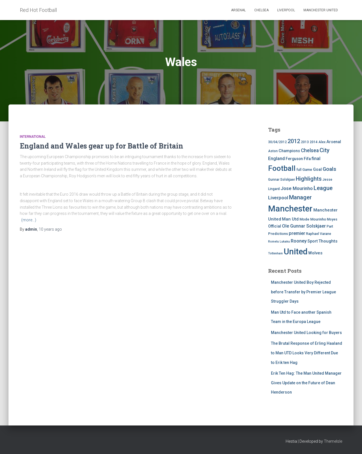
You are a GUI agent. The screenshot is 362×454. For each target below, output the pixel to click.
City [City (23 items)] (324, 150)
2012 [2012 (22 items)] (294, 141)
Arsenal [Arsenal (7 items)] (333, 141)
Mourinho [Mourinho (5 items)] (318, 219)
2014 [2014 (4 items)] (314, 142)
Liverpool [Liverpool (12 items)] (278, 197)
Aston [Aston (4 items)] (273, 151)
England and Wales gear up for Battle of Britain (101, 145)
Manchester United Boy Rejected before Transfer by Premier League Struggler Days (303, 292)
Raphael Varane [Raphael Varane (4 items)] (318, 234)
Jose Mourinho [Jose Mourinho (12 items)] (297, 188)
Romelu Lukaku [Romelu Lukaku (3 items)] (279, 241)
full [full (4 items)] (298, 170)
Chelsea (261, 10)
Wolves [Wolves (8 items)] (315, 253)
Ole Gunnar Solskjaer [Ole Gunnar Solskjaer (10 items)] (304, 226)
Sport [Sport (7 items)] (312, 241)
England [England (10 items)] (276, 158)
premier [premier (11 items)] (297, 233)
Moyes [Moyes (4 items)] (332, 219)
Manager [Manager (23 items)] (300, 197)
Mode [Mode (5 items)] (304, 219)
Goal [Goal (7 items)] (317, 169)
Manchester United (320, 10)
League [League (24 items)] (323, 188)
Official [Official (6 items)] (274, 226)
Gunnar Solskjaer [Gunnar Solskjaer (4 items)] (281, 180)
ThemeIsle (333, 441)
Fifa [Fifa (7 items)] (307, 158)
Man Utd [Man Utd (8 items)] (290, 219)
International (33, 137)
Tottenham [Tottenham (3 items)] (275, 253)
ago (50, 229)
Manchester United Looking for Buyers (306, 332)
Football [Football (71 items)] (282, 168)
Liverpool (286, 10)
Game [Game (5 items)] (307, 169)
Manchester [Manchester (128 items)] (290, 208)
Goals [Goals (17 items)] (329, 169)
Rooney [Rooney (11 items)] (299, 241)
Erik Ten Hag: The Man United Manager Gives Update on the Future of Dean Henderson (306, 382)
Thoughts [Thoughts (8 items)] (327, 241)
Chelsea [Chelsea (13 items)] (310, 150)
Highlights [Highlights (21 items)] (309, 179)
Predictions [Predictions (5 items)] (278, 234)
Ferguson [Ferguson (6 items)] (294, 158)
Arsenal (238, 10)
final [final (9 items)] (316, 158)
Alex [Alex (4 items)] (322, 142)
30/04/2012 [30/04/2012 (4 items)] (277, 142)
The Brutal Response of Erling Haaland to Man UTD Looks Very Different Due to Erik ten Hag (306, 352)
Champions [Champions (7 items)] (289, 151)
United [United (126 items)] (295, 251)
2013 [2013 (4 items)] (305, 142)
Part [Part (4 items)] (330, 226)
